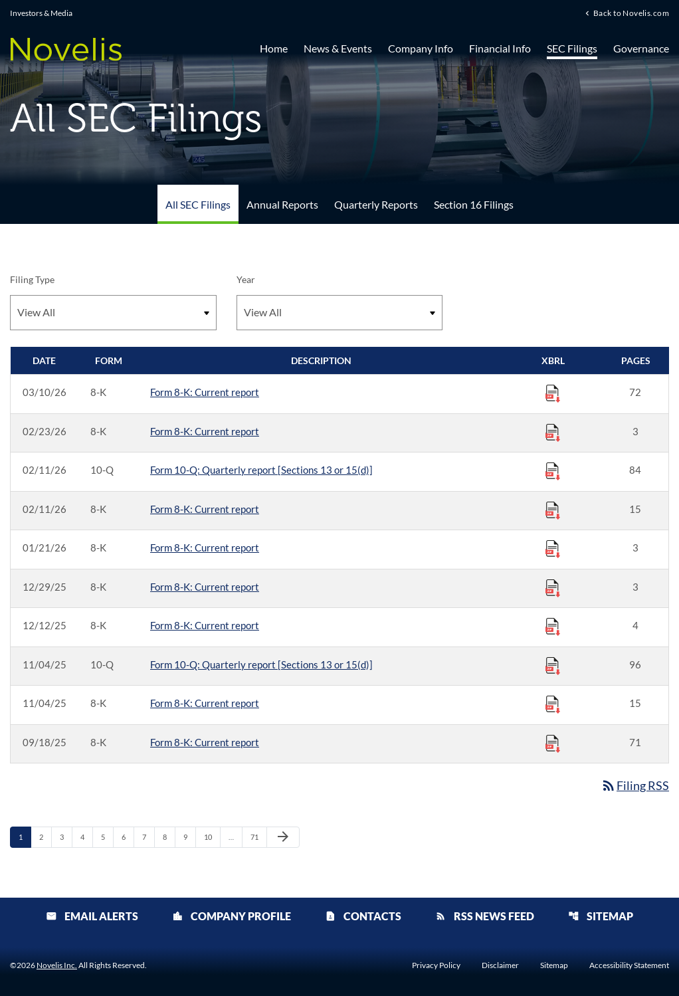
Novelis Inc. (57, 965)
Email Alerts (92, 916)
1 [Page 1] (24, 836)
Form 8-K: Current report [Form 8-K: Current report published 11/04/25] (204, 703)
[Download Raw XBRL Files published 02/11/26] (553, 470)
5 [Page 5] (107, 836)
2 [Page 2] (45, 836)
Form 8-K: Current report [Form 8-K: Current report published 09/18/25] (204, 742)
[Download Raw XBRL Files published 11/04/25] (553, 665)
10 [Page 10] (211, 836)
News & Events (338, 48)
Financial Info (500, 48)
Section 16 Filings (474, 204)
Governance (641, 48)
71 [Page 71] (258, 836)
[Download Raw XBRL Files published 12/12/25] (553, 626)
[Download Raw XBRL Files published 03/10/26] (553, 393)
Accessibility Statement (629, 965)
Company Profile (231, 916)
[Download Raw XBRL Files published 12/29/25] (553, 587)
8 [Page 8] (168, 836)
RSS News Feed (484, 916)
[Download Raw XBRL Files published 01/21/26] (553, 548)
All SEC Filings (198, 204)
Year (246, 279)
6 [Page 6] (127, 836)
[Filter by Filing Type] (113, 312)
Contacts (363, 916)
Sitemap (600, 916)
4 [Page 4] (86, 836)
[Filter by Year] (340, 312)
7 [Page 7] (148, 836)
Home (274, 48)
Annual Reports (282, 204)
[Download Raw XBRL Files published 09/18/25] (553, 743)
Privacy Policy (436, 965)
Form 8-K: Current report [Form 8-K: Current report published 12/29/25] (204, 587)
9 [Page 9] (189, 836)
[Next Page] (283, 837)
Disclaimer (500, 965)
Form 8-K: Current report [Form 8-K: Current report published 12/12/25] (204, 625)
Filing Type (32, 279)
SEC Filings (572, 48)
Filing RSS (635, 785)
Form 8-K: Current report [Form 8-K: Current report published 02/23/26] (204, 431)
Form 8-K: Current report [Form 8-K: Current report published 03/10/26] (204, 392)
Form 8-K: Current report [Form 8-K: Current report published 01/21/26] (204, 547)
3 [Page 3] (65, 836)
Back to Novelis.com (631, 12)
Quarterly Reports (376, 204)
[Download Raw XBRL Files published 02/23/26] (553, 432)
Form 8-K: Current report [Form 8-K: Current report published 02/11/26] (204, 509)
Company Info (420, 48)
